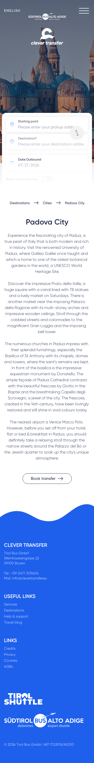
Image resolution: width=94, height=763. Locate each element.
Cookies (10, 660)
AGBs (8, 666)
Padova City (74, 203)
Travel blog (13, 622)
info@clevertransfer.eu (29, 578)
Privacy (10, 654)
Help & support (16, 616)
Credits (10, 648)
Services (10, 604)
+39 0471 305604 (25, 573)
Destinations (20, 203)
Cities (47, 203)
